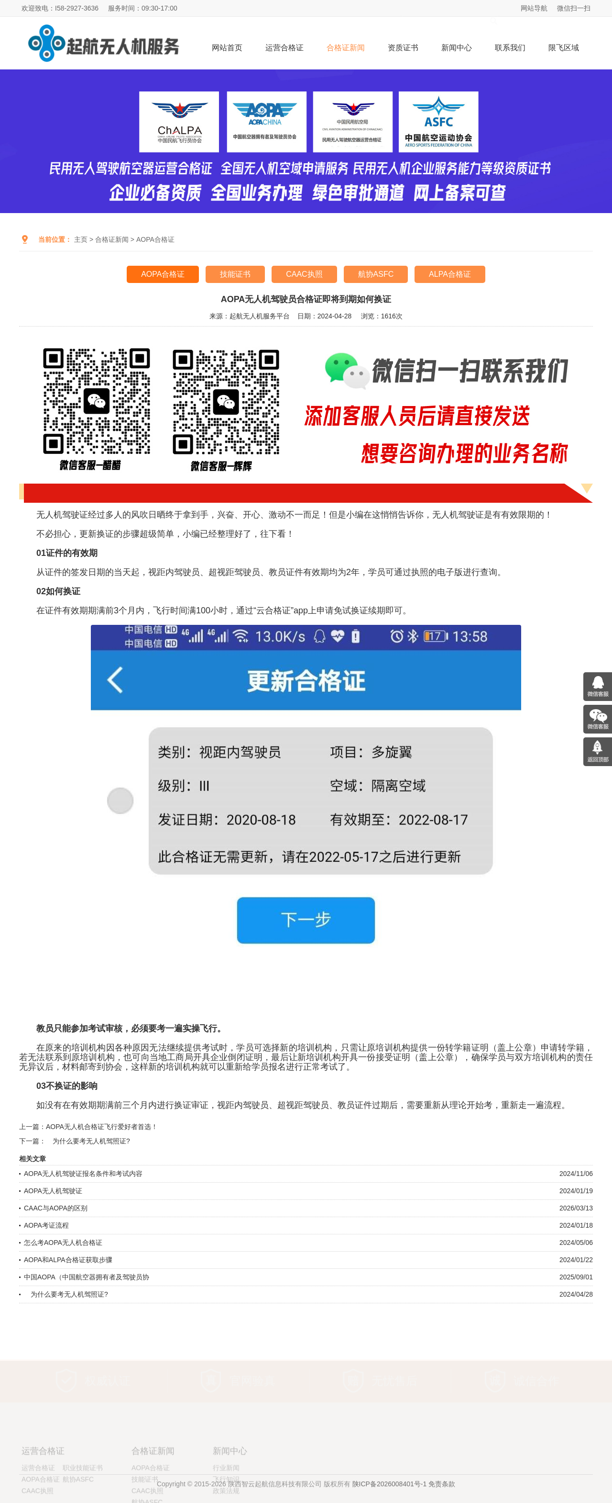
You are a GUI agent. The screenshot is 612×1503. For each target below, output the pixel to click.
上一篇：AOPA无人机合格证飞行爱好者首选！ (88, 1126)
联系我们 (510, 48)
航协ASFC (376, 274)
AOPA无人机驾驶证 (53, 1191)
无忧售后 (394, 1381)
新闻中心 (456, 48)
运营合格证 (284, 48)
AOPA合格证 (155, 239)
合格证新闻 (346, 48)
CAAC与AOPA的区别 (55, 1208)
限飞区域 (563, 48)
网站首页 (227, 48)
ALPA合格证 (450, 274)
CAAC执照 (304, 274)
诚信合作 (536, 1381)
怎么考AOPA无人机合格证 (63, 1242)
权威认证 (108, 1381)
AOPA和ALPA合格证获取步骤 (68, 1260)
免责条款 (441, 1492)
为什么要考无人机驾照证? (66, 1294)
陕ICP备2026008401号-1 (389, 1492)
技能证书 (235, 274)
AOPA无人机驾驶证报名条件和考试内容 (83, 1173)
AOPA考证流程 (46, 1225)
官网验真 (252, 1381)
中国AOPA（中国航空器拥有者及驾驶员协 (86, 1277)
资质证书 (403, 48)
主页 (80, 239)
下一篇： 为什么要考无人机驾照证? (74, 1141)
